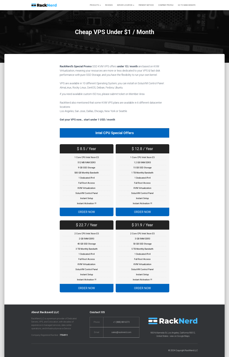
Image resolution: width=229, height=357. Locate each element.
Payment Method (146, 5)
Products (95, 5)
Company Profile (166, 5)
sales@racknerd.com (121, 332)
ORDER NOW (86, 212)
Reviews (109, 5)
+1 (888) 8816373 (121, 322)
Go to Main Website (187, 5)
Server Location (125, 5)
